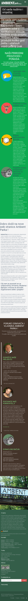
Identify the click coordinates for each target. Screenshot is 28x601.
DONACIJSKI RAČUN (11, 449)
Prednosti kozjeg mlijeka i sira (20, 105)
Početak (12, 598)
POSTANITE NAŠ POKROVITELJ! (9, 403)
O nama (17, 598)
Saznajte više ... (6, 426)
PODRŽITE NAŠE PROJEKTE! (9, 358)
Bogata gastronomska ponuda (19, 137)
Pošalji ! (24, 580)
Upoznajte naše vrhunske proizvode (19, 73)
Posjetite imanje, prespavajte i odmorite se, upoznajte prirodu (19, 172)
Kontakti (23, 598)
